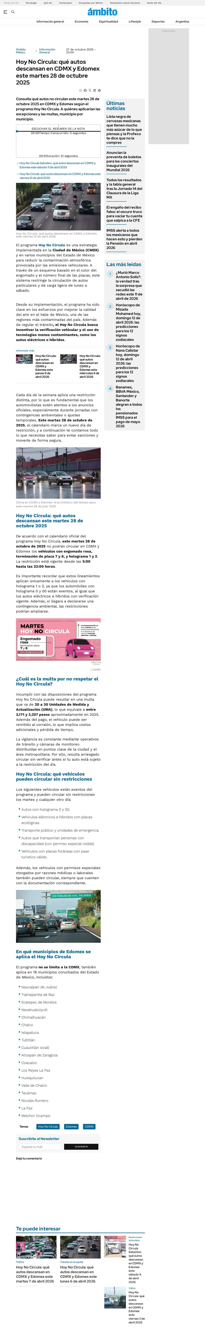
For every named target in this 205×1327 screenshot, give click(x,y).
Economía (81, 21)
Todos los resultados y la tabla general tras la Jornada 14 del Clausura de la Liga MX (124, 189)
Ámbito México (21, 51)
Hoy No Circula (52, 245)
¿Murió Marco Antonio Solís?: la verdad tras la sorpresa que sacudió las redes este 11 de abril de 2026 (129, 285)
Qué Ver (48, 3)
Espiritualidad (108, 21)
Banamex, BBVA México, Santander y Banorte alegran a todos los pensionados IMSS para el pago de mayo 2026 (129, 406)
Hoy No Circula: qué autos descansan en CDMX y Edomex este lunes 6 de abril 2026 (78, 1274)
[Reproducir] (58, 125)
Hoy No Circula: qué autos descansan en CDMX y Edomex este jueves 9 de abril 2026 (45, 366)
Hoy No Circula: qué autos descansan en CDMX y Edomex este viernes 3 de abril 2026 (137, 1307)
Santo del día (154, 3)
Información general (50, 21)
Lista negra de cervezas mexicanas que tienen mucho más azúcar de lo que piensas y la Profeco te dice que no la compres (124, 129)
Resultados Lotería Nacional (125, 3)
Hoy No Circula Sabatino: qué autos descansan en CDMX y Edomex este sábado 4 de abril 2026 (136, 1263)
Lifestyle (135, 21)
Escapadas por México (91, 3)
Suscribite (81, 1146)
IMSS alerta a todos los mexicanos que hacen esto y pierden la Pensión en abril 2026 (124, 239)
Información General (47, 51)
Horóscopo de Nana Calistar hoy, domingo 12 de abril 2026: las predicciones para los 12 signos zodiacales (128, 363)
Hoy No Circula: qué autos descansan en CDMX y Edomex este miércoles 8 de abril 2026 (90, 366)
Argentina (182, 21)
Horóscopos (65, 3)
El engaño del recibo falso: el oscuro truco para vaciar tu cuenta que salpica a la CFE (124, 214)
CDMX (89, 1126)
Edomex (71, 1126)
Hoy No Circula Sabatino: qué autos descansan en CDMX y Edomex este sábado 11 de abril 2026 (58, 165)
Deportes (158, 21)
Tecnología (31, 3)
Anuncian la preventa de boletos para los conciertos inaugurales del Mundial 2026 (123, 161)
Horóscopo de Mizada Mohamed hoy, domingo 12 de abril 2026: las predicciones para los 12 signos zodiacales (128, 322)
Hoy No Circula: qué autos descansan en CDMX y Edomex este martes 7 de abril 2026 (35, 1274)
